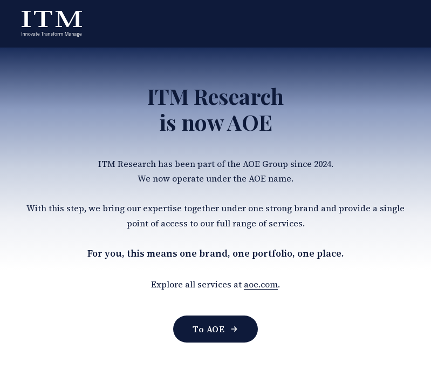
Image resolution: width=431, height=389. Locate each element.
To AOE (215, 329)
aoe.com (261, 284)
